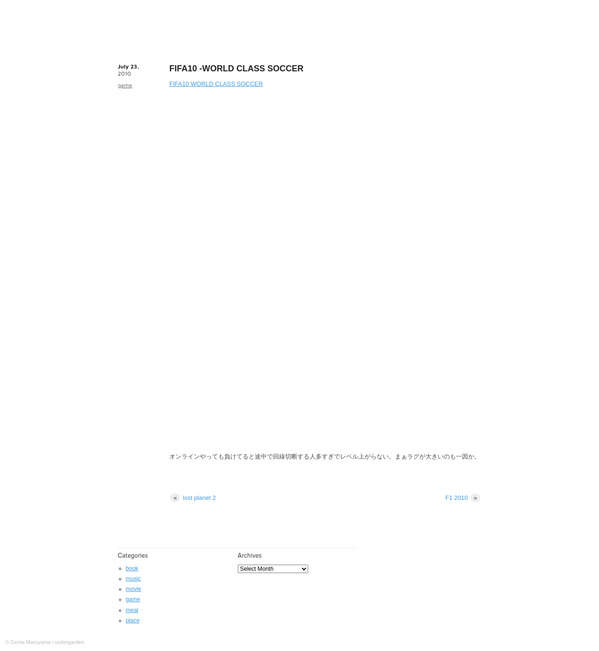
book (132, 568)
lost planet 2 (193, 497)
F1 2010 (462, 497)
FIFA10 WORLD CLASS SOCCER (216, 83)
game (125, 85)
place (133, 620)
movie (133, 589)
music (133, 578)
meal (132, 610)
